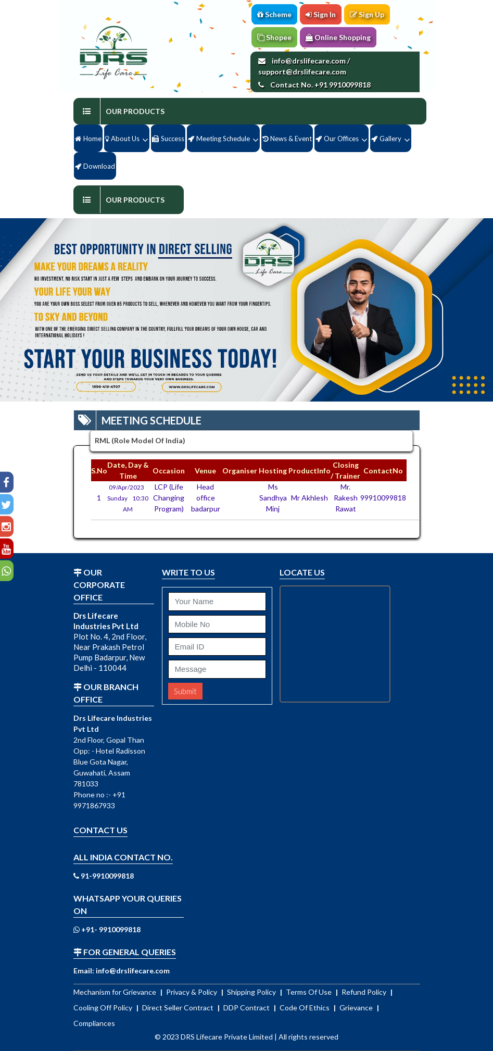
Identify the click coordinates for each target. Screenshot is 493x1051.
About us (122, 138)
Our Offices (337, 138)
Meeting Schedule (219, 138)
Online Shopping (338, 37)
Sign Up (367, 14)
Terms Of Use (309, 991)
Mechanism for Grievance (115, 991)
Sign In (321, 14)
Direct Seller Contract (178, 1007)
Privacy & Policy (192, 991)
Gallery (386, 138)
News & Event (287, 138)
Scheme (274, 14)
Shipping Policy (252, 991)
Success (168, 138)
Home (88, 138)
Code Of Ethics (305, 1007)
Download (95, 166)
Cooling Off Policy (103, 1007)
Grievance (356, 1007)
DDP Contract (247, 1007)
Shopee (274, 37)
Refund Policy (365, 991)
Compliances (94, 1023)
